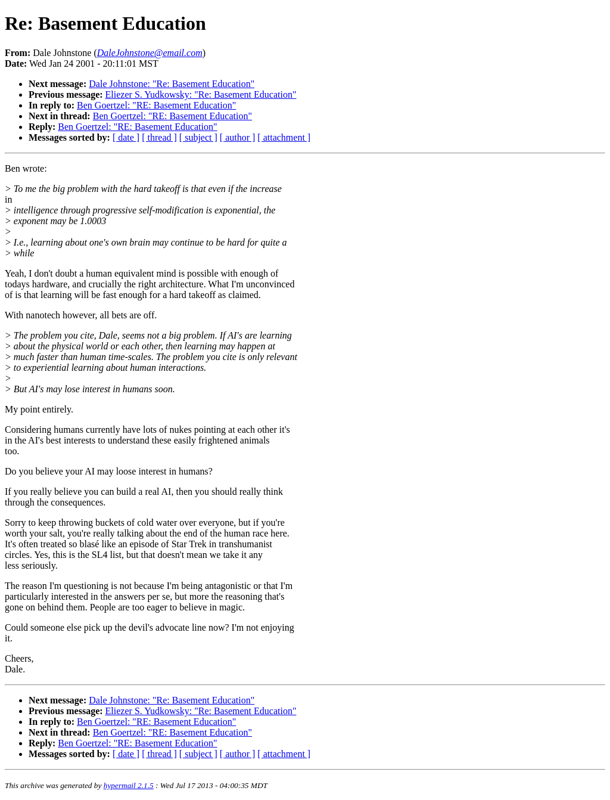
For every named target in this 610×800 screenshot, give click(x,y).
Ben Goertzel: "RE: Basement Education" (156, 105)
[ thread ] (159, 137)
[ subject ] (198, 137)
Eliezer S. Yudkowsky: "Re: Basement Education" (201, 94)
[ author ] (238, 137)
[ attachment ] (283, 137)
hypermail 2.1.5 (129, 785)
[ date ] (126, 137)
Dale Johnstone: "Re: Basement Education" (171, 84)
